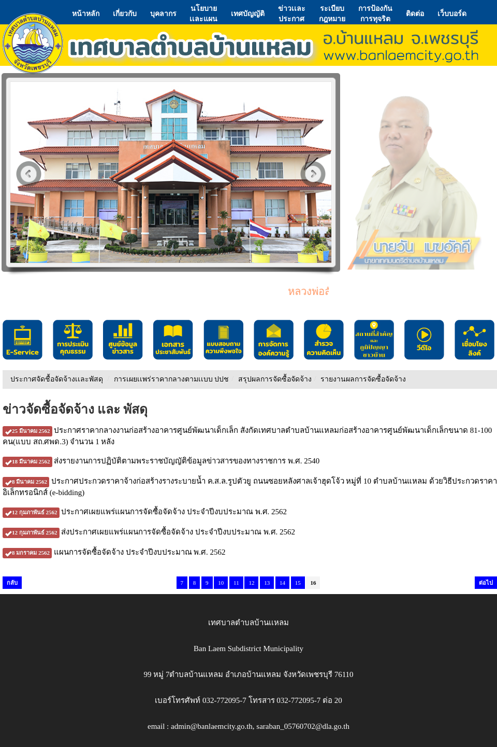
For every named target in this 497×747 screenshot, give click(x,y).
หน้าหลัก (85, 13)
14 (282, 583)
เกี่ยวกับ (125, 13)
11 (236, 583)
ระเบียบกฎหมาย (332, 13)
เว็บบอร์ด (451, 13)
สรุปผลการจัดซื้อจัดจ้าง (275, 379)
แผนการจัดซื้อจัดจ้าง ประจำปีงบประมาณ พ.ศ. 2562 (114, 552)
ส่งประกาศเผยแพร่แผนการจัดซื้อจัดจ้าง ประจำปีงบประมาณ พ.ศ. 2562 (149, 532)
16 (313, 583)
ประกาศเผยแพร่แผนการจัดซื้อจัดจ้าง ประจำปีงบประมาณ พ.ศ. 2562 (145, 512)
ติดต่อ (415, 13)
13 (267, 583)
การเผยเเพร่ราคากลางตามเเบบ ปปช (171, 379)
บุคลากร (163, 13)
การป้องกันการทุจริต (375, 13)
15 (298, 583)
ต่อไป (486, 583)
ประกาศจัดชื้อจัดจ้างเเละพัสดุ (56, 379)
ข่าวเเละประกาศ (291, 13)
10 (221, 583)
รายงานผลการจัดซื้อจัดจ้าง (363, 379)
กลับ (12, 583)
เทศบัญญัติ (248, 13)
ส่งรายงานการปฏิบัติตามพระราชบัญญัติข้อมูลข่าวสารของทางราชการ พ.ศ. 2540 (161, 461)
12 (251, 583)
